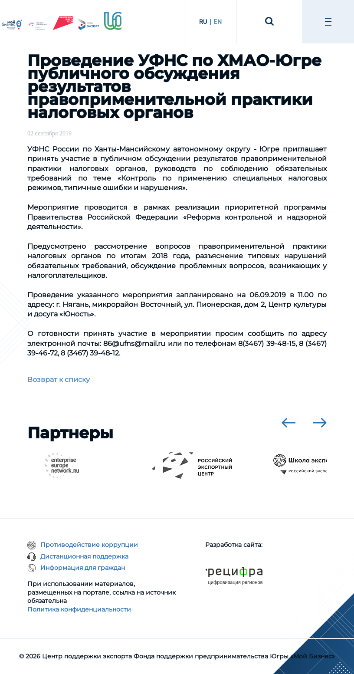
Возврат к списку (58, 379)
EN (217, 21)
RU (203, 21)
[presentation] (288, 423)
